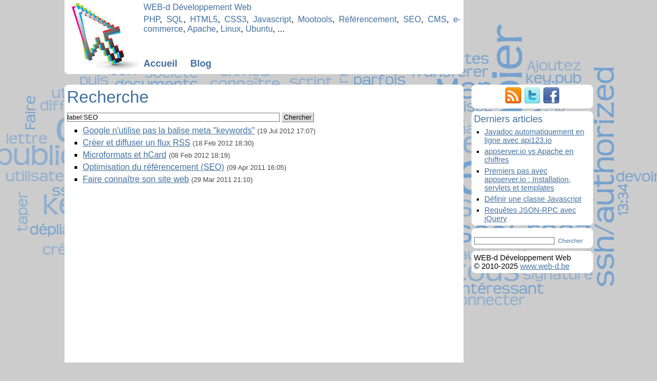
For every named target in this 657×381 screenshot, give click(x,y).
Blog (200, 63)
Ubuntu (259, 28)
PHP (152, 19)
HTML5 (203, 19)
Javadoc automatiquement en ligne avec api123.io (535, 136)
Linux (230, 28)
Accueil (161, 63)
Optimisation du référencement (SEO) (154, 166)
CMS (437, 19)
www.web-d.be (545, 266)
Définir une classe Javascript (533, 199)
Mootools (315, 19)
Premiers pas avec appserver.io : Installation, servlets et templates (528, 179)
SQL (174, 19)
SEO (412, 19)
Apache (201, 28)
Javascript (272, 19)
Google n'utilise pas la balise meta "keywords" (169, 130)
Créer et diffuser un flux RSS (136, 142)
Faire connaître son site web (136, 179)
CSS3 (236, 19)
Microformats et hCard (124, 154)
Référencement (367, 19)
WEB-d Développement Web (198, 7)
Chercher (298, 117)
